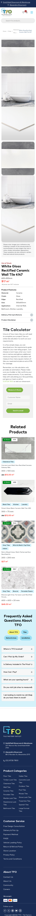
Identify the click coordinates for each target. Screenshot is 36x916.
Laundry (24, 504)
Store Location (9, 851)
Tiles (25, 632)
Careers (6, 889)
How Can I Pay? (10, 672)
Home (4, 31)
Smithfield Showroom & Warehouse (16, 2)
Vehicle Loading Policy (12, 843)
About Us (7, 881)
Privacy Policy (9, 855)
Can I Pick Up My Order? (13, 657)
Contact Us (8, 877)
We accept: (7, 896)
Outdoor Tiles (24, 786)
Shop (9, 31)
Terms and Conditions (12, 859)
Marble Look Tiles (10, 798)
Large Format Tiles (24, 810)
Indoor (5, 548)
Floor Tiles (7, 776)
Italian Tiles (23, 776)
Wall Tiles (6, 787)
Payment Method (10, 834)
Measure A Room (14, 390)
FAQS (5, 838)
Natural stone (11, 638)
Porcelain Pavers (27, 591)
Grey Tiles (6, 545)
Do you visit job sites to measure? (17, 687)
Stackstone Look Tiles (9, 803)
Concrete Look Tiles (24, 781)
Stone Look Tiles (25, 797)
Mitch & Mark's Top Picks (21, 545)
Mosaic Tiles (23, 793)
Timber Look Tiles (10, 780)
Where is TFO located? (12, 649)
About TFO (13, 632)
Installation (26, 638)
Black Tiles (6, 504)
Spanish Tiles (24, 805)
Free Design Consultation (14, 826)
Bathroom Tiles (9, 808)
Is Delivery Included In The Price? (16, 664)
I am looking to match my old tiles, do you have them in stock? (17, 696)
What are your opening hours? (15, 680)
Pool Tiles (22, 790)
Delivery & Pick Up (10, 830)
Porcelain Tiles (8, 794)
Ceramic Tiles (8, 791)
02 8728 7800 (8, 381)
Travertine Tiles (24, 801)
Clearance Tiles (16, 31)
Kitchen (16, 504)
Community (8, 885)
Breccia (15, 591)
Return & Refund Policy (13, 847)
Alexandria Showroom (18, 5)
